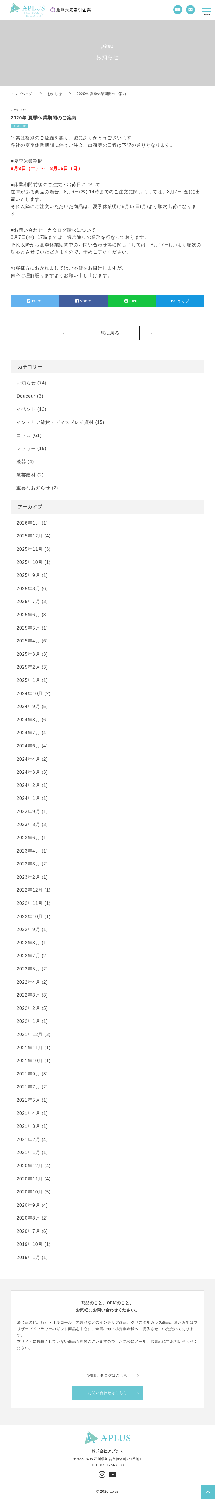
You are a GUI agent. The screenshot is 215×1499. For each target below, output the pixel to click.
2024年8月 (28, 719)
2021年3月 (28, 1126)
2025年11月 (29, 549)
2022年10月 (29, 916)
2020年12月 (29, 1165)
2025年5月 (28, 627)
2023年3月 (28, 863)
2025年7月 (28, 601)
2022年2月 (28, 1008)
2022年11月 (29, 903)
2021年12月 (29, 1034)
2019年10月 (29, 1244)
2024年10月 (29, 693)
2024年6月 (28, 745)
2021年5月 (28, 1100)
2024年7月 (28, 732)
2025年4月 (28, 640)
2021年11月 (29, 1047)
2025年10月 (29, 562)
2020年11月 (29, 1178)
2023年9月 (28, 811)
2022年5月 (28, 968)
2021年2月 (28, 1139)
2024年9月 (28, 706)
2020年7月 (28, 1231)
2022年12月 (29, 890)
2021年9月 (28, 1073)
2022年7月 (28, 955)
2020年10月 (29, 1191)
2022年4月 (28, 982)
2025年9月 (28, 575)
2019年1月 (28, 1257)
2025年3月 (28, 654)
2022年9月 (28, 929)
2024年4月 (28, 759)
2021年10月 (29, 1060)
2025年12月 (29, 535)
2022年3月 (28, 995)
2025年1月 (28, 680)
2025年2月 (28, 667)
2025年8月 (28, 588)
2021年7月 (28, 1086)
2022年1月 (28, 1021)
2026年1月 (28, 522)
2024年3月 (28, 772)
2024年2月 (28, 785)
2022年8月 (28, 942)
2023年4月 (28, 850)
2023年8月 (28, 824)
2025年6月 (28, 614)
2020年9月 (28, 1205)
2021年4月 (28, 1113)
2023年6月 (28, 837)
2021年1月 (28, 1152)
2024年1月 (28, 798)
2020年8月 (28, 1218)
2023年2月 (28, 877)
